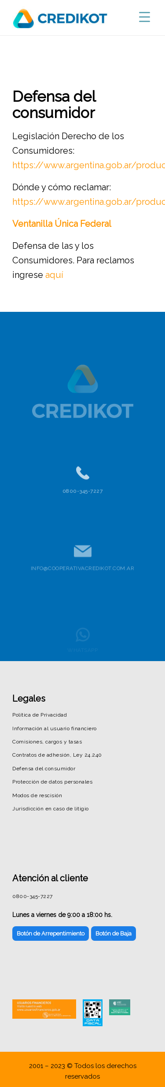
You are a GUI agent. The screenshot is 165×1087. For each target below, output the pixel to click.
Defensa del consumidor (43, 768)
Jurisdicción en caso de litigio (50, 809)
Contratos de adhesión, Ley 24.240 (57, 755)
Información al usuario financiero (54, 728)
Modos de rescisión (37, 795)
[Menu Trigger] (144, 16)
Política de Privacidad (39, 715)
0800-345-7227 (82, 496)
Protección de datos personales (52, 782)
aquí (54, 275)
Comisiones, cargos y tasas (47, 742)
